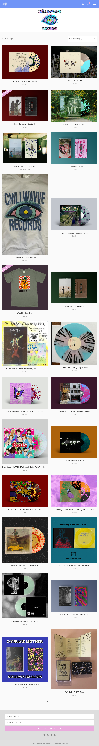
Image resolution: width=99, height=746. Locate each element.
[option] (49, 20)
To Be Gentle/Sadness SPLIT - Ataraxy (24, 621)
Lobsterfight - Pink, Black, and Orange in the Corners (74, 510)
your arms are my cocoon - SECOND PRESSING (24, 411)
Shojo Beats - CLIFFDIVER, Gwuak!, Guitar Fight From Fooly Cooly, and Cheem (32, 467)
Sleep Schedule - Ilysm (74, 166)
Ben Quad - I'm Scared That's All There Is (74, 411)
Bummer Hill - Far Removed (24, 166)
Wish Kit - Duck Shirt (24, 313)
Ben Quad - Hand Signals (74, 306)
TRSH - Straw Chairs (74, 81)
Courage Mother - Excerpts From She (25, 684)
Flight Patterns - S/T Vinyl (74, 460)
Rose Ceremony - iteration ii (24, 124)
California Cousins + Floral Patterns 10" (24, 565)
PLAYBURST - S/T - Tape (74, 692)
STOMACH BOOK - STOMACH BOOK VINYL (25, 510)
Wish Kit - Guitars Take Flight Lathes (74, 233)
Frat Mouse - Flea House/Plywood (74, 124)
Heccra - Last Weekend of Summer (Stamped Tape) (25, 369)
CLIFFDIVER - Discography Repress (74, 368)
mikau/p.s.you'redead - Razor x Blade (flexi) (74, 565)
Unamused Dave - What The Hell (25, 82)
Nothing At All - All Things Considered (74, 614)
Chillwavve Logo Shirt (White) (25, 257)
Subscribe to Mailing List (49, 729)
